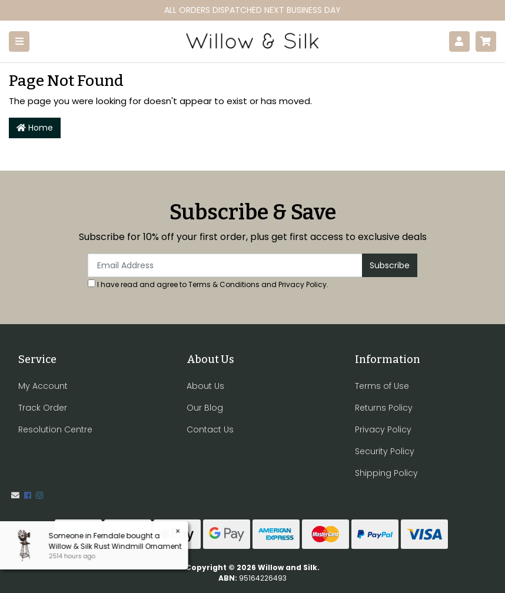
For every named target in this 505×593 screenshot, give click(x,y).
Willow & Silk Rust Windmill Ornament (114, 546)
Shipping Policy (386, 473)
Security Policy (384, 451)
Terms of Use (382, 386)
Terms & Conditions (224, 284)
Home (34, 128)
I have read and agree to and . (208, 284)
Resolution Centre (55, 429)
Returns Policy (384, 408)
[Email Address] (225, 265)
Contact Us (210, 429)
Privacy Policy (302, 284)
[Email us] (15, 495)
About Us (205, 386)
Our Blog (205, 408)
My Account (43, 386)
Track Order (42, 408)
